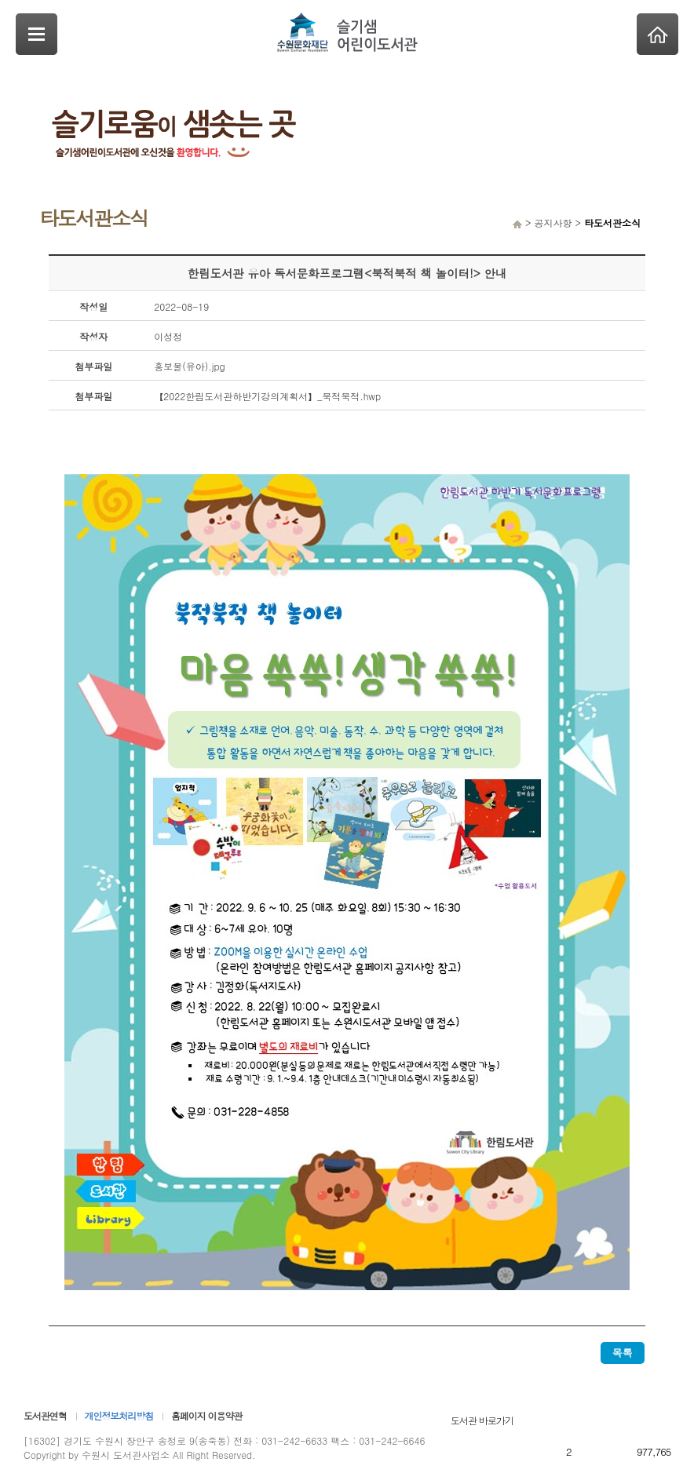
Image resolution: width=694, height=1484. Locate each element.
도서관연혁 (45, 1415)
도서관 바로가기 (482, 1420)
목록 (622, 1352)
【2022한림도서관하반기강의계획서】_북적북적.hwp (267, 396)
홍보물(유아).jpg (189, 366)
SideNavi (36, 34)
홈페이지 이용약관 (206, 1415)
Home (657, 34)
